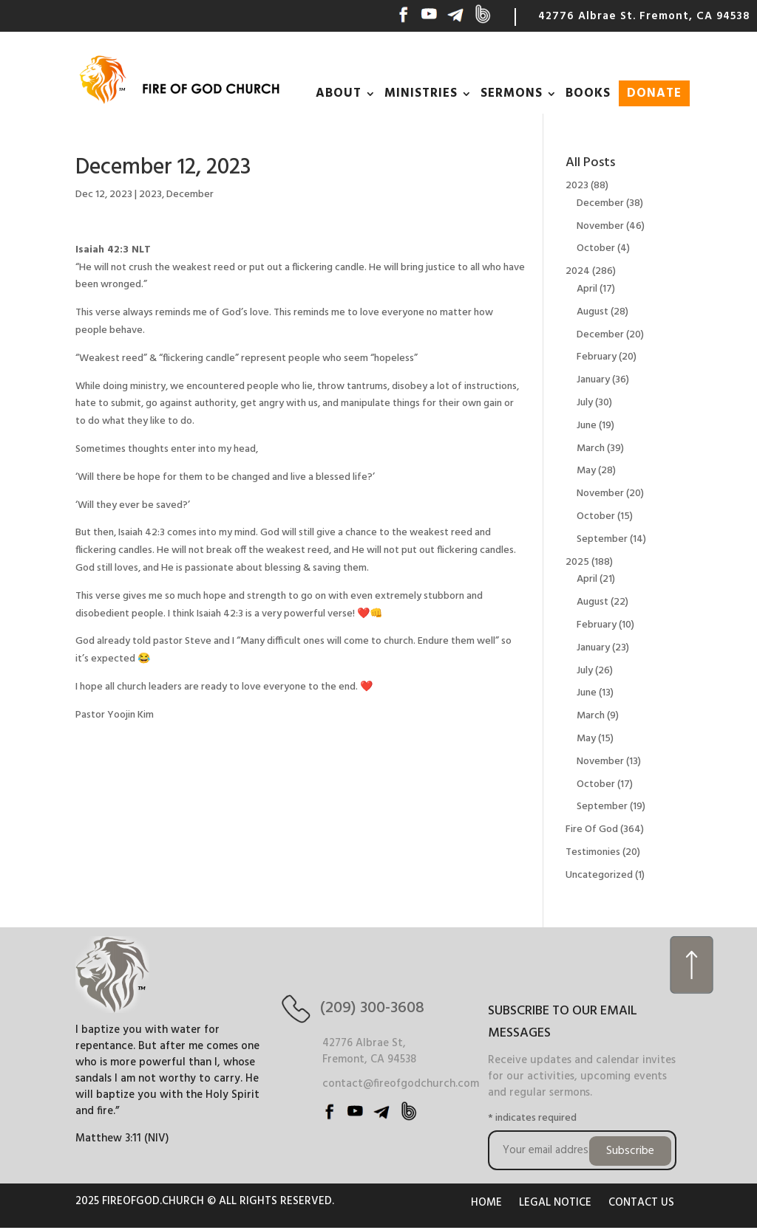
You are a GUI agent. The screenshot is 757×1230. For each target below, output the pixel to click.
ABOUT (338, 93)
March (591, 448)
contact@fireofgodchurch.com (400, 1084)
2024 (578, 271)
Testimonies (593, 852)
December (190, 194)
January (593, 379)
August (592, 311)
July (585, 402)
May (586, 470)
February (597, 356)
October (596, 248)
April (587, 289)
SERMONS (512, 93)
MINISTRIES (421, 93)
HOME (486, 1203)
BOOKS (588, 93)
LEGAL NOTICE (555, 1203)
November (600, 226)
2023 (150, 194)
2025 (577, 562)
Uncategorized (599, 875)
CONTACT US (641, 1203)
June (587, 425)
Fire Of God (592, 829)
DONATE (654, 93)
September (602, 539)
